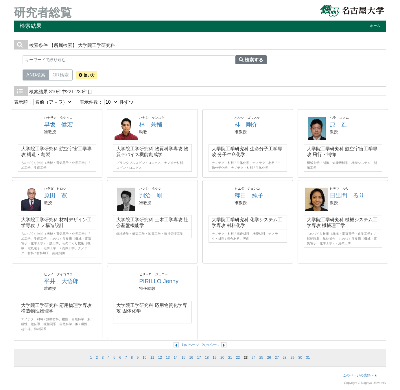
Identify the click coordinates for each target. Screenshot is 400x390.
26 (269, 358)
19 (215, 358)
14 (176, 358)
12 (160, 358)
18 (207, 358)
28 (285, 358)
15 (183, 358)
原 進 (338, 124)
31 (308, 358)
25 (261, 358)
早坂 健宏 (58, 124)
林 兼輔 (150, 124)
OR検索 (61, 74)
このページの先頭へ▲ (360, 375)
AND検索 (35, 74)
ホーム (375, 26)
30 (300, 358)
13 (168, 358)
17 (199, 358)
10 (145, 358)
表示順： (43, 102)
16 (191, 358)
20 (222, 358)
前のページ (190, 345)
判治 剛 (150, 195)
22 (238, 358)
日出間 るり (347, 195)
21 (230, 358)
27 (277, 358)
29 (292, 358)
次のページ (211, 345)
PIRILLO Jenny (158, 281)
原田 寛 (55, 195)
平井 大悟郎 (61, 281)
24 (254, 358)
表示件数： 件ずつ (106, 102)
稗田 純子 (249, 195)
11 (152, 358)
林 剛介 (246, 124)
